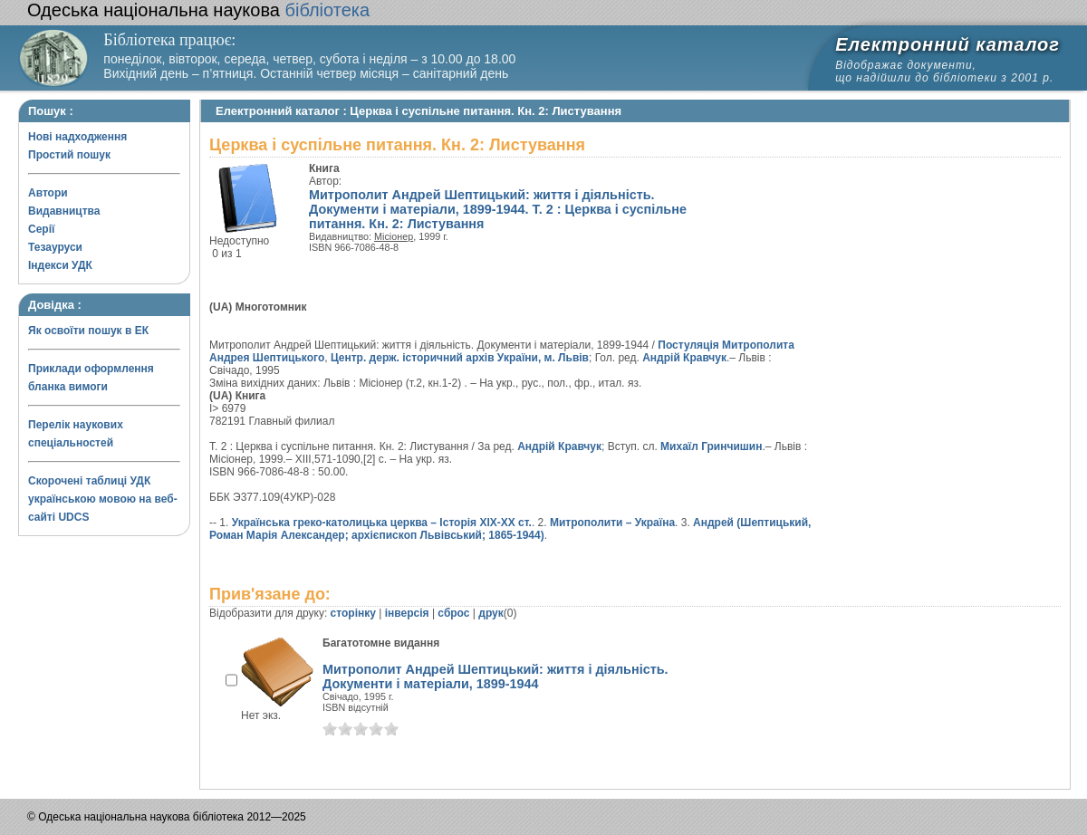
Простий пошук (69, 155)
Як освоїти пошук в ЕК (88, 330)
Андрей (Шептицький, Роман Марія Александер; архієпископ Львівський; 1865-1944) (510, 529)
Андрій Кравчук (684, 357)
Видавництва (64, 211)
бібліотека (198, 10)
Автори (48, 193)
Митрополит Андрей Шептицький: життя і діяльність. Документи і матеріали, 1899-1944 (495, 676)
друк (490, 613)
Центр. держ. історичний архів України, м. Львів (460, 357)
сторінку (353, 613)
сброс (453, 613)
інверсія (407, 613)
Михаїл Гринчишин (711, 446)
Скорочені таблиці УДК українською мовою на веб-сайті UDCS (103, 499)
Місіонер (393, 236)
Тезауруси (55, 247)
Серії (41, 229)
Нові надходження (77, 136)
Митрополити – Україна (612, 522)
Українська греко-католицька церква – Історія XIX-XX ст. (382, 522)
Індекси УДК (60, 265)
